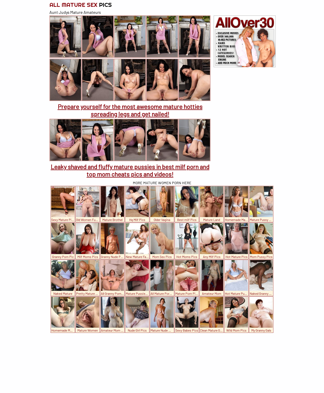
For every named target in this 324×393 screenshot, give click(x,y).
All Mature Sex (80, 4)
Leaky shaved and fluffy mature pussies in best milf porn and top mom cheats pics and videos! (130, 170)
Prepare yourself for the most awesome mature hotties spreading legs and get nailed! (130, 110)
